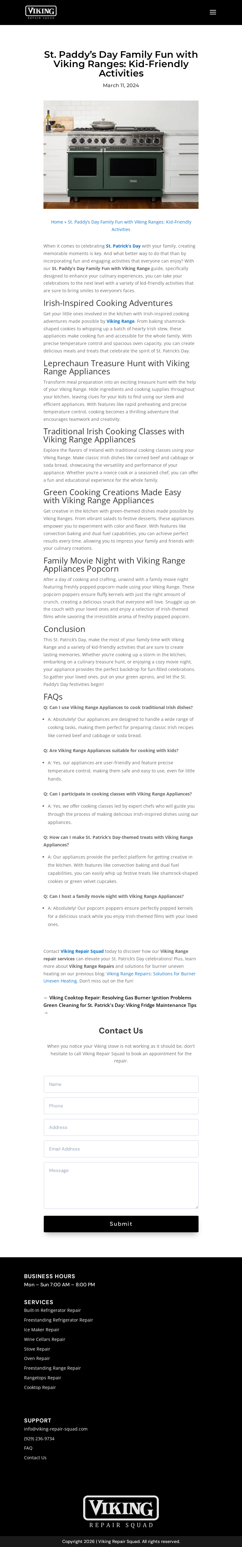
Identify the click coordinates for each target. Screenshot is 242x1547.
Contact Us (35, 1458)
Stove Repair (37, 1349)
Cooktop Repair (40, 1387)
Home (57, 222)
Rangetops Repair (42, 1378)
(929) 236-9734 (39, 1438)
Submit (121, 1224)
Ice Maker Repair (41, 1330)
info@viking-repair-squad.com (56, 1429)
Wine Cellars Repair (44, 1339)
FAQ (28, 1448)
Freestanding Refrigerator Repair (58, 1320)
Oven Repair (37, 1358)
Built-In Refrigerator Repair (52, 1310)
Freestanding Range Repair (52, 1368)
